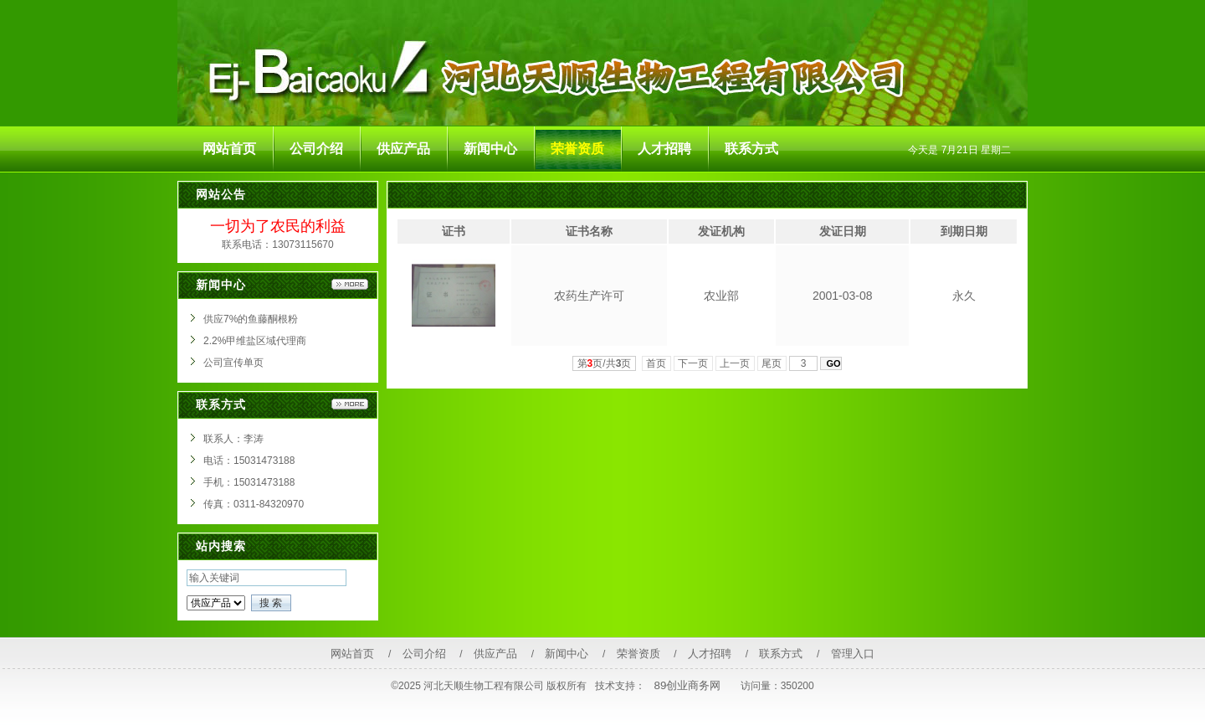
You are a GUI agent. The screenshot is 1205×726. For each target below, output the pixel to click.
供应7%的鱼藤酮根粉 (250, 319)
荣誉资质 (638, 653)
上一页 (735, 363)
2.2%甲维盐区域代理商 (254, 341)
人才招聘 (709, 653)
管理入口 (852, 653)
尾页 (772, 363)
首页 (656, 363)
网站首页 (352, 653)
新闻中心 (566, 653)
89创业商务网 (687, 685)
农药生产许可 (589, 295)
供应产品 (495, 653)
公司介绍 (424, 653)
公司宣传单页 (233, 362)
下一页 (693, 363)
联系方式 (780, 653)
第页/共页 (604, 363)
